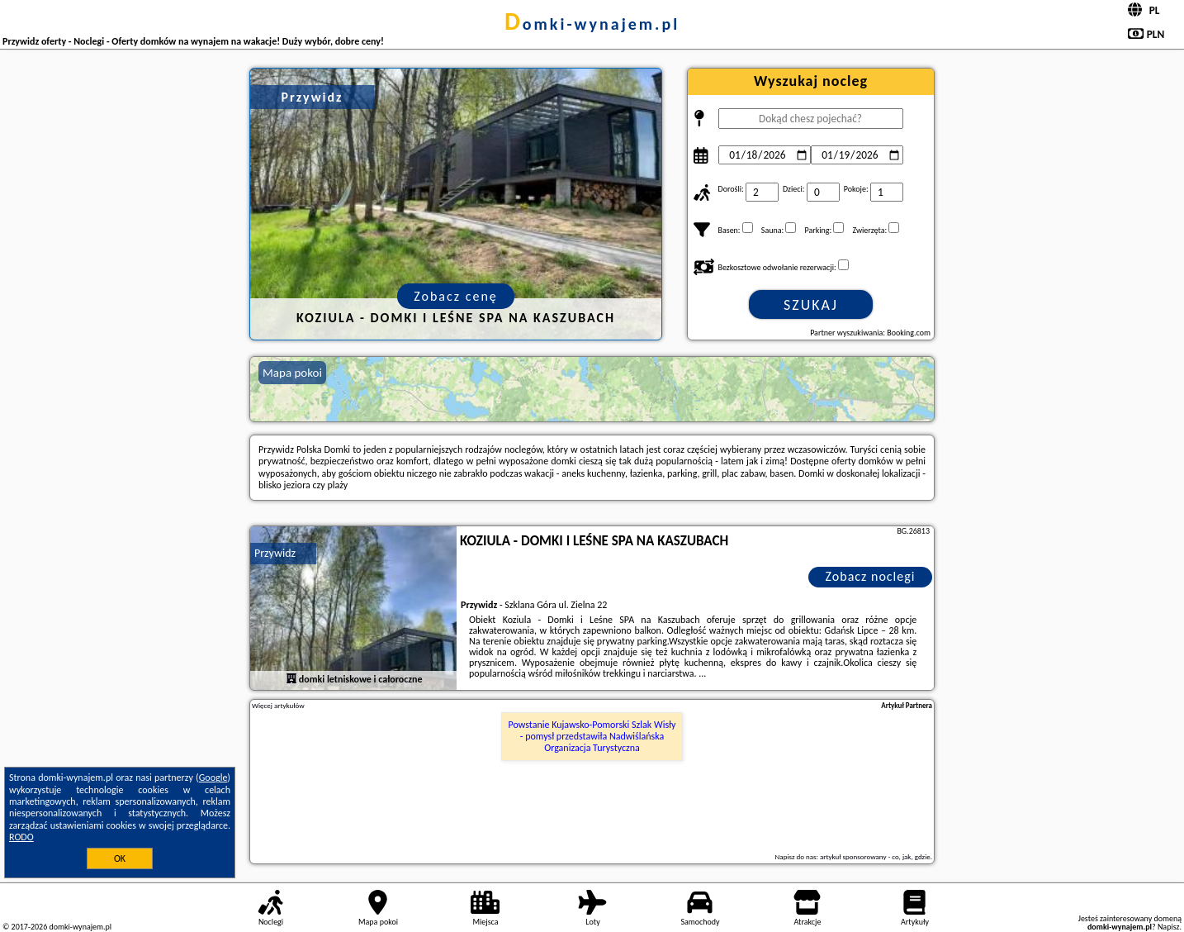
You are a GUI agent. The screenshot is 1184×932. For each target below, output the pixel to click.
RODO (21, 837)
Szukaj (811, 305)
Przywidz (275, 553)
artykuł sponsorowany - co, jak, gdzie (875, 856)
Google (213, 777)
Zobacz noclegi (871, 576)
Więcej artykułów (278, 705)
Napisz (1169, 926)
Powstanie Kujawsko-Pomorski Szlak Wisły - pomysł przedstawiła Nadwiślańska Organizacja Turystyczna (592, 736)
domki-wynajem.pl (592, 24)
